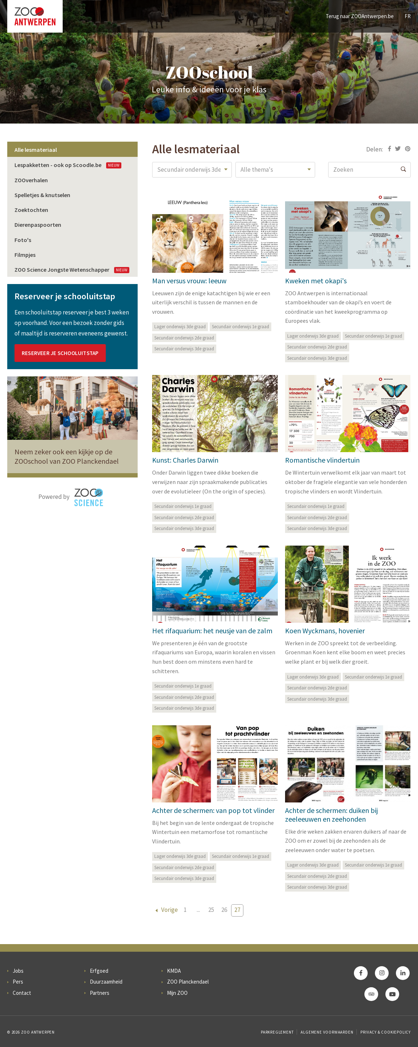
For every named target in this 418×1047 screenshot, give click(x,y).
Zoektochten (31, 209)
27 (237, 910)
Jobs (18, 970)
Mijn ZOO (177, 992)
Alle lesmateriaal (35, 149)
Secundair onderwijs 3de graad (184, 349)
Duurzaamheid (106, 981)
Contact (22, 992)
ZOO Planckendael (188, 981)
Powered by (70, 497)
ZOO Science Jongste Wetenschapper (71, 269)
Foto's (22, 239)
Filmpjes (24, 254)
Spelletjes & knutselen (42, 195)
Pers (18, 981)
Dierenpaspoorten (37, 224)
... (198, 910)
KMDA (174, 970)
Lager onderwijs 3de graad (180, 327)
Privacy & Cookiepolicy (385, 1032)
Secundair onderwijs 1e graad (240, 327)
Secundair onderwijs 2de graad (184, 338)
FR (408, 16)
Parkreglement (277, 1032)
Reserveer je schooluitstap (60, 353)
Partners (99, 992)
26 (224, 910)
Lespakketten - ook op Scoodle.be (67, 164)
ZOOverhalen (31, 180)
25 (211, 910)
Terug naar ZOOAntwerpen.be (360, 16)
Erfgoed (99, 970)
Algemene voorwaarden (327, 1032)
